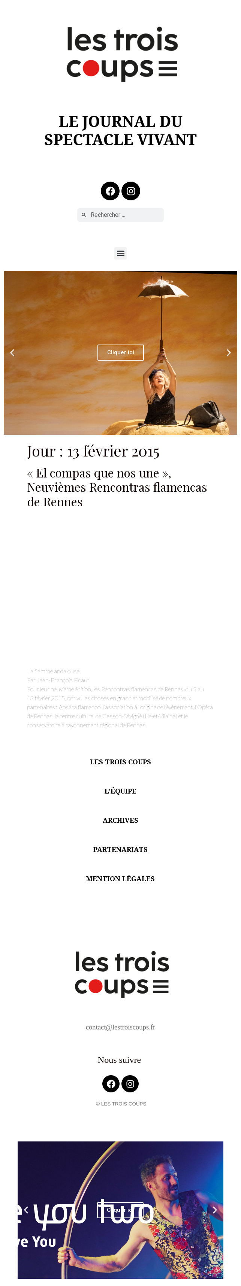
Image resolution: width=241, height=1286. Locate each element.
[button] (120, 253)
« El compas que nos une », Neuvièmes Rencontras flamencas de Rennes (117, 486)
